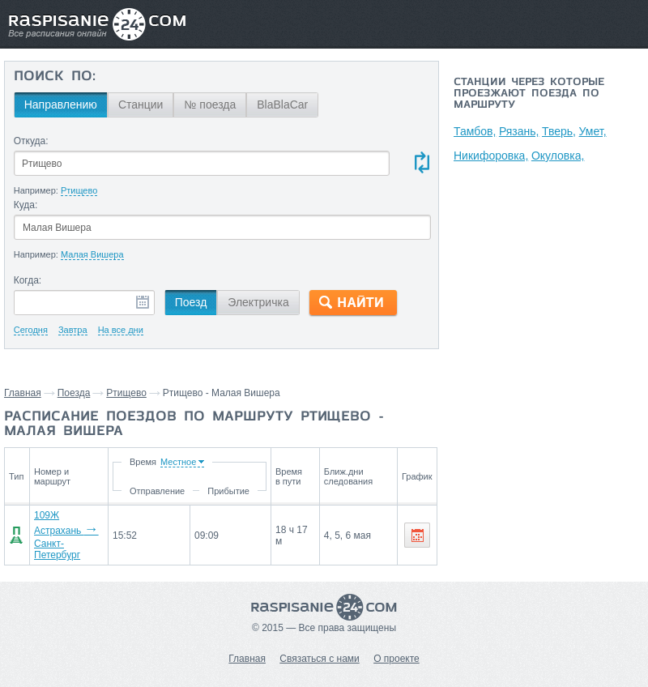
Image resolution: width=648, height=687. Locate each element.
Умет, (596, 131)
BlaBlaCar (282, 104)
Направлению (60, 104)
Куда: (26, 205)
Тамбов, (475, 131)
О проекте (396, 658)
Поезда (74, 393)
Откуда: (31, 141)
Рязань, (520, 131)
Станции (141, 104)
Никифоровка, (491, 155)
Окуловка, (559, 155)
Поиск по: (55, 77)
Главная (22, 393)
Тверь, (561, 131)
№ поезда (210, 104)
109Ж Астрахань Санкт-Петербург (66, 535)
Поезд (191, 302)
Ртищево (126, 393)
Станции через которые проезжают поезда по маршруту (529, 94)
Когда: (28, 280)
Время (145, 462)
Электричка (258, 302)
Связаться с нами (319, 658)
